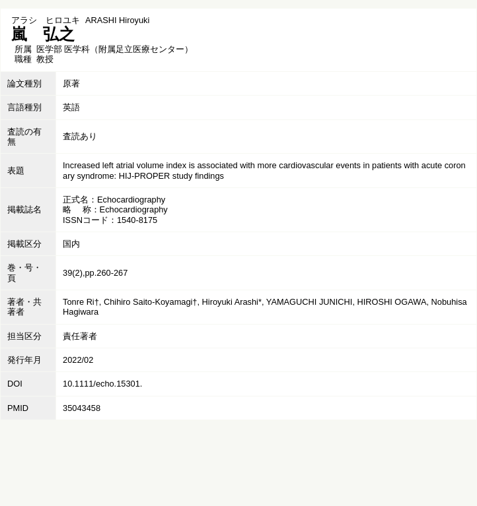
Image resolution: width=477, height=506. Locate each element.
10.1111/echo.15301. (102, 384)
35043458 (81, 408)
